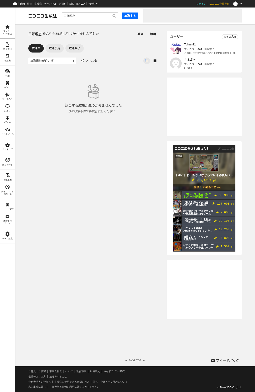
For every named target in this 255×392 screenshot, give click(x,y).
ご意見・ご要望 (37, 371)
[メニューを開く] (7, 15)
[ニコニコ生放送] (42, 16)
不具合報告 (55, 371)
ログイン (201, 4)
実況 (71, 4)
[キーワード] (90, 16)
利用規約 (95, 371)
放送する (130, 15)
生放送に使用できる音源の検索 (71, 382)
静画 (29, 4)
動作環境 (81, 371)
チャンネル (50, 4)
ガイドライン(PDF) (114, 371)
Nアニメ (80, 4)
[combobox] (90, 16)
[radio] (146, 61)
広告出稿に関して (38, 386)
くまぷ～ (190, 59)
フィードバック (227, 360)
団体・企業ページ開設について (110, 382)
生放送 (38, 4)
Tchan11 (190, 44)
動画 (22, 4)
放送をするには (58, 376)
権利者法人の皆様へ (39, 381)
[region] (7, 200)
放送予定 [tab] (54, 48)
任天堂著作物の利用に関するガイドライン (75, 387)
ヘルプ (69, 371)
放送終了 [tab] (74, 48)
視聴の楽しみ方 (37, 376)
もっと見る (230, 36)
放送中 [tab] (36, 48)
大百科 (62, 4)
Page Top (135, 360)
